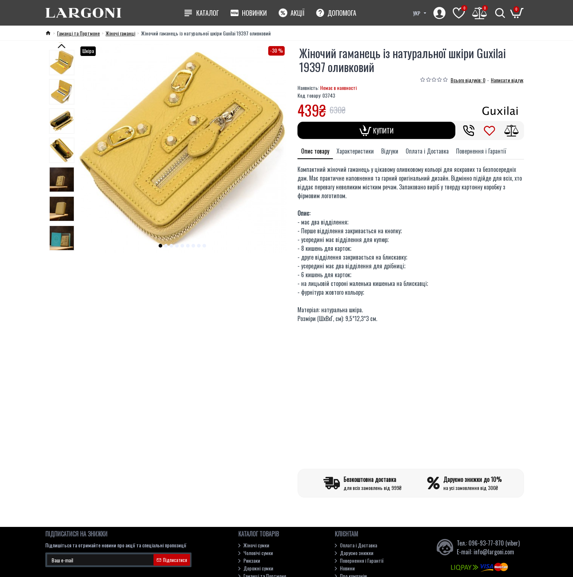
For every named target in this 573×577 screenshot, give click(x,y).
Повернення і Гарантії (481, 151)
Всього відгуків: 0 (468, 80)
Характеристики (355, 151)
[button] (160, 246)
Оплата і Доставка (427, 151)
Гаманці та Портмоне (78, 33)
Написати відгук (507, 80)
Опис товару (315, 151)
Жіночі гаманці (120, 33)
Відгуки (389, 151)
